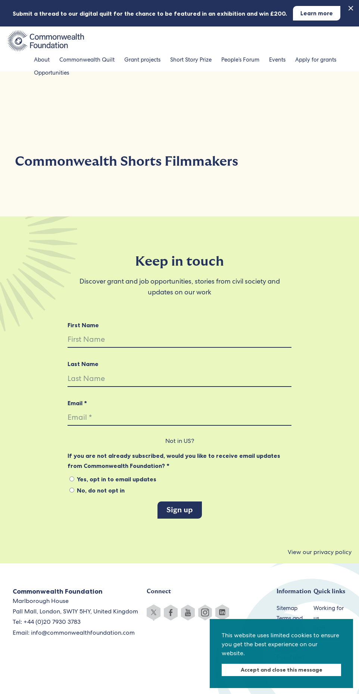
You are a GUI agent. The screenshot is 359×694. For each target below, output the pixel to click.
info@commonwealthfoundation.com (83, 633)
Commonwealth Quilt (87, 59)
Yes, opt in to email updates (112, 479)
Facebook (171, 612)
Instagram (205, 612)
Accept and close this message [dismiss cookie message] (281, 669)
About (42, 59)
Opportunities (51, 72)
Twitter (153, 612)
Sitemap (287, 608)
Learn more (316, 13)
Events (277, 59)
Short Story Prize (191, 59)
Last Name (83, 364)
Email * (77, 403)
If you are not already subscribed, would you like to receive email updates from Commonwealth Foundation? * (174, 460)
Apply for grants (315, 59)
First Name (83, 325)
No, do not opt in (97, 490)
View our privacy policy (320, 552)
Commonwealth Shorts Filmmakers (126, 161)
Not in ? (179, 441)
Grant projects (142, 59)
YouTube (188, 612)
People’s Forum (240, 59)
